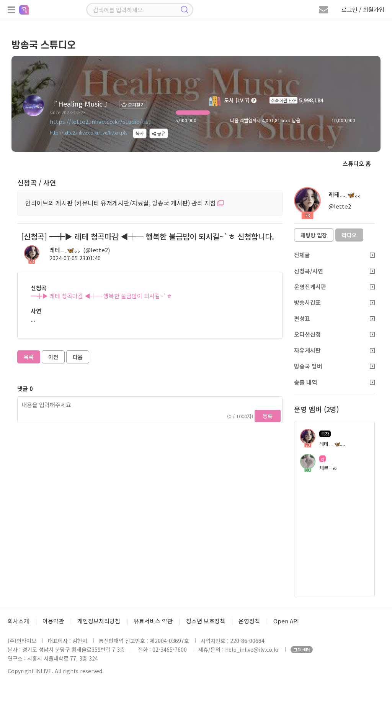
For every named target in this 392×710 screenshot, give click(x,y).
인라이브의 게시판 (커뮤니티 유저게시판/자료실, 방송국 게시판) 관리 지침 (124, 202)
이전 (53, 357)
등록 (268, 416)
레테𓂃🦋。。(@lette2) (79, 250)
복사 (140, 133)
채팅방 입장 (314, 235)
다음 (78, 357)
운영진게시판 (334, 287)
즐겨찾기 (133, 104)
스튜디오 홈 (357, 163)
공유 (158, 133)
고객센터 (301, 649)
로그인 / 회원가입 (362, 9)
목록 (29, 357)
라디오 (349, 235)
